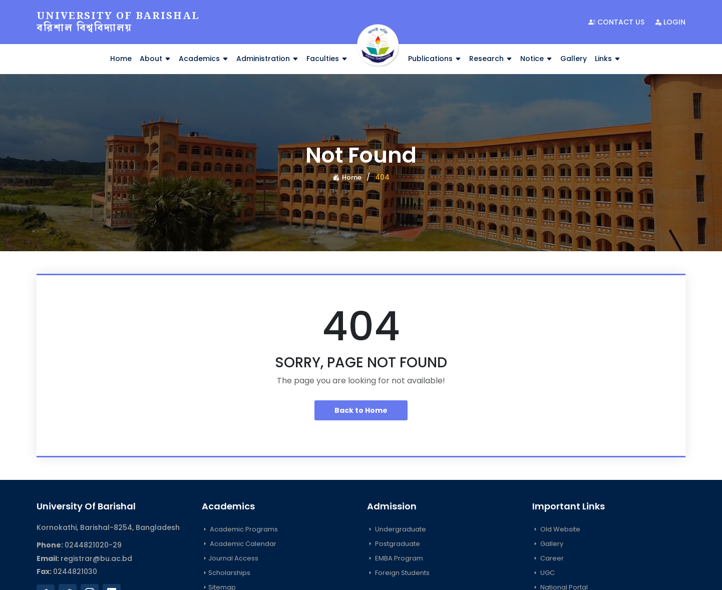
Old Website (556, 529)
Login (669, 22)
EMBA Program (395, 558)
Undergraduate (396, 529)
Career (548, 558)
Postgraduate (393, 543)
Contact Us (616, 22)
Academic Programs (240, 529)
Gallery (573, 59)
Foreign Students (398, 572)
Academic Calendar (239, 543)
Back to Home (361, 410)
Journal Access (230, 558)
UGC (543, 572)
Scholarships (226, 572)
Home (121, 59)
